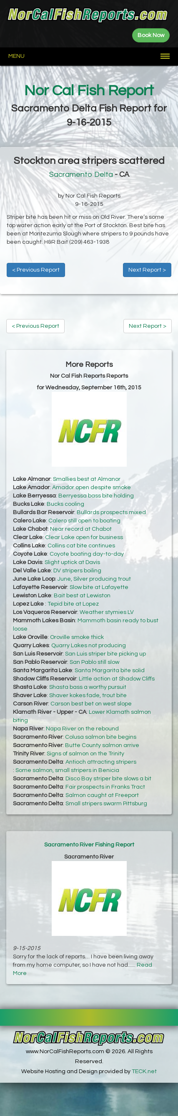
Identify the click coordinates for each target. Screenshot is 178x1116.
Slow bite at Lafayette (99, 587)
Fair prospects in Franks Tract (105, 787)
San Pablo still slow (94, 662)
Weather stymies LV (107, 612)
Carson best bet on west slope (91, 704)
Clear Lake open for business (84, 537)
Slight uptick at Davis (72, 562)
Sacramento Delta (81, 174)
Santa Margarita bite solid (110, 670)
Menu (16, 56)
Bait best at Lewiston (82, 596)
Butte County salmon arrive (102, 745)
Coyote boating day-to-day (87, 554)
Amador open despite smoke (91, 487)
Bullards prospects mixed (111, 512)
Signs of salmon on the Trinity (85, 754)
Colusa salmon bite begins (100, 737)
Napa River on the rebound (82, 729)
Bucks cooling (65, 504)
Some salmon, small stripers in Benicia (67, 770)
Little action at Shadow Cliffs (117, 679)
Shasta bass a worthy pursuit (87, 687)
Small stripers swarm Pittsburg (106, 804)
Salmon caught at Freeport (102, 795)
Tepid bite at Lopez (73, 604)
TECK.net (144, 1071)
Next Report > (147, 270)
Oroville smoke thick (77, 637)
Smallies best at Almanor (86, 479)
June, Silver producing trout (94, 579)
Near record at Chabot (81, 529)
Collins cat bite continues (81, 546)
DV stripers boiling (77, 571)
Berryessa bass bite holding (96, 496)
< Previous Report (36, 270)
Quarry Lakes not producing (88, 645)
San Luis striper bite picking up (105, 654)
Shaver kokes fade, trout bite (88, 695)
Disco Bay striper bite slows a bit (108, 779)
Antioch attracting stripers (100, 762)
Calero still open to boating (84, 521)
